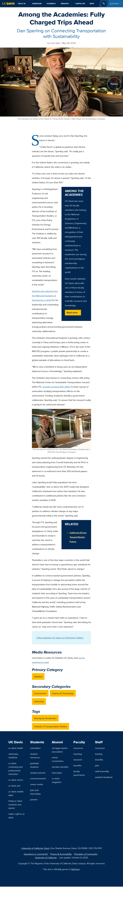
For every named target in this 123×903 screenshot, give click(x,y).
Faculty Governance (79, 773)
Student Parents (38, 772)
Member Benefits (60, 766)
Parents (34, 799)
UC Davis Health (15, 748)
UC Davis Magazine (56, 780)
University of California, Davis (35, 848)
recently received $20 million (56, 386)
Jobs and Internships (35, 791)
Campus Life (80, 3)
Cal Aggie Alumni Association (59, 749)
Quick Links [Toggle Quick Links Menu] (114, 3)
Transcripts (57, 772)
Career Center (36, 784)
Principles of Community (85, 854)
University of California (46, 857)
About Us (21, 3)
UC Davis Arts (14, 785)
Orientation (35, 748)
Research (65, 3)
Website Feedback (104, 777)
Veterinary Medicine (13, 755)
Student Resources (35, 755)
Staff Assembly (102, 771)
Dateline (38, 676)
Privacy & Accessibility (61, 854)
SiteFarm (75, 869)
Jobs (97, 765)
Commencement (38, 778)
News (92, 3)
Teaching (77, 754)
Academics (51, 3)
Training (98, 754)
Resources (78, 748)
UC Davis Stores (15, 779)
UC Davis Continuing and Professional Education (15, 769)
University (39, 701)
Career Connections (57, 759)
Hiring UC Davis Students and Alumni (15, 804)
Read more (72, 312)
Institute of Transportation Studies (50, 726)
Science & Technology (62, 693)
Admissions (37, 3)
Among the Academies (45, 718)
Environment (40, 693)
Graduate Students (34, 765)
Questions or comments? (36, 854)
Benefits (77, 765)
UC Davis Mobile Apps (15, 793)
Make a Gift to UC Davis (16, 815)
